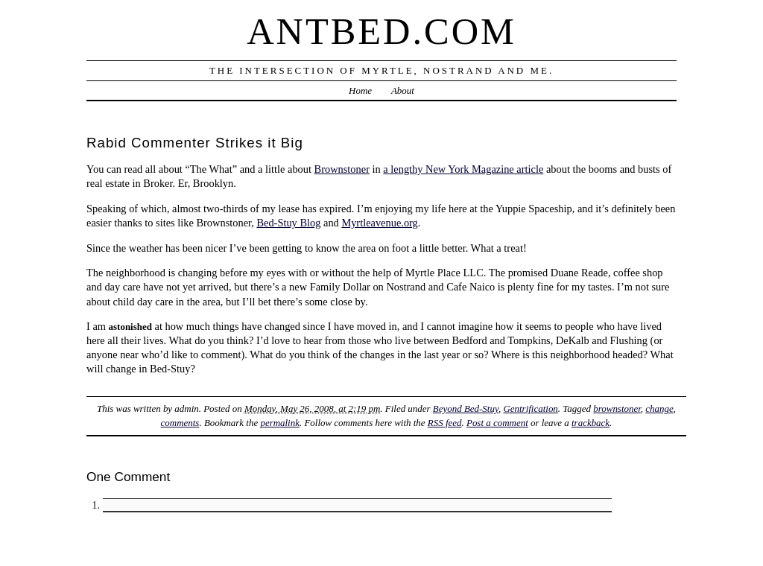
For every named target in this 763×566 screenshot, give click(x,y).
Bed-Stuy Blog (288, 223)
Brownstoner (342, 169)
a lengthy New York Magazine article (463, 169)
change (659, 408)
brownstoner (617, 408)
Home (360, 90)
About (402, 90)
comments (180, 422)
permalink (280, 422)
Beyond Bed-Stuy (465, 408)
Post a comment (497, 422)
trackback (591, 422)
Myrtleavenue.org (379, 223)
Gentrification (530, 408)
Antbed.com (381, 31)
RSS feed (445, 422)
